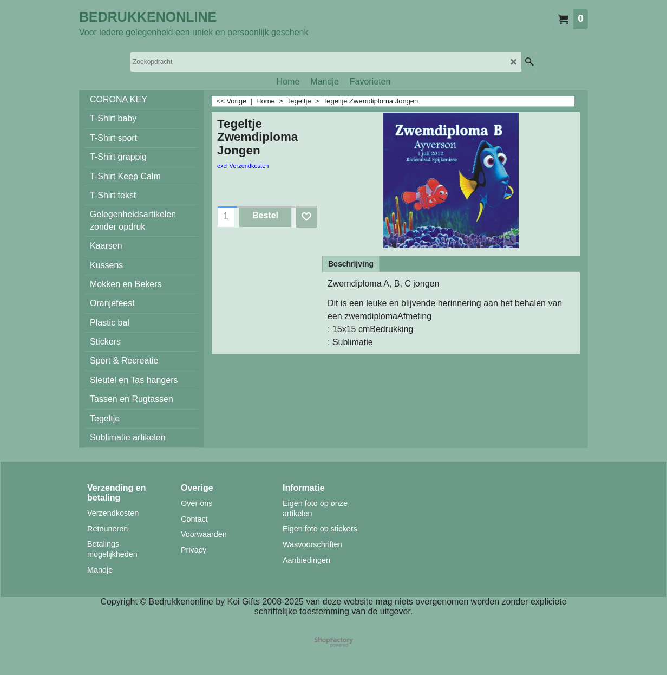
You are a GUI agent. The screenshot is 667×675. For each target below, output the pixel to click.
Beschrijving (351, 263)
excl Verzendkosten (243, 166)
